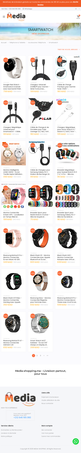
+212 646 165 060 (22, 417)
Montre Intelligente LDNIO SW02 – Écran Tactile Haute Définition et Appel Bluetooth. (12, 173)
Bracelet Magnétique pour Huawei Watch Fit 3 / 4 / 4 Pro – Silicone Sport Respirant (67, 173)
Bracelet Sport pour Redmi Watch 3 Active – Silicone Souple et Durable (40, 215)
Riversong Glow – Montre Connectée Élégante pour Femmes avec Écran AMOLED (40, 301)
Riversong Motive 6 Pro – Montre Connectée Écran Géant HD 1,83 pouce (13, 258)
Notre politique (6, 436)
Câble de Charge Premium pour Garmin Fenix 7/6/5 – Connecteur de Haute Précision (66, 88)
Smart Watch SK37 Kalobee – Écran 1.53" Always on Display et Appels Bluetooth (38, 343)
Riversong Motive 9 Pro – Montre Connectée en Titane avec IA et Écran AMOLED (67, 301)
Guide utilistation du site (51, 400)
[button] (78, 17)
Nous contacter (47, 403)
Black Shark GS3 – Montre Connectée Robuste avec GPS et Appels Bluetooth (65, 258)
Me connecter (47, 430)
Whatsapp (27, 9)
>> (47, 356)
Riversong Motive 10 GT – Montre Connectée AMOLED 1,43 (13, 342)
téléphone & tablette (17, 43)
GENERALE (33, 83)
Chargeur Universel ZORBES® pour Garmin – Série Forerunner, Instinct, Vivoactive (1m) (40, 87)
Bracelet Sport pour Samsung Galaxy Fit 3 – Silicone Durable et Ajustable (66, 215)
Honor (59, 125)
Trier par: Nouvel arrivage (67, 49)
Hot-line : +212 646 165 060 (11, 9)
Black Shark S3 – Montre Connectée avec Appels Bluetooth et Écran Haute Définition (40, 258)
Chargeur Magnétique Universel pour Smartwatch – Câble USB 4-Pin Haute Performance (12, 131)
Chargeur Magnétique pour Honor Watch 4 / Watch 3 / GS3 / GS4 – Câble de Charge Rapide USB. (67, 131)
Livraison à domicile (8, 433)
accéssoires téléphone (37, 43)
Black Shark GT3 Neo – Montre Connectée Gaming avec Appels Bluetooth (12, 301)
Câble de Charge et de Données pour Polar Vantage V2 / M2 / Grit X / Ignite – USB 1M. (40, 130)
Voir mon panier (48, 433)
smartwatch (53, 43)
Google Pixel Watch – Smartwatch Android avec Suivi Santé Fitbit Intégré (12, 87)
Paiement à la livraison (50, 397)
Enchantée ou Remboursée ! (11, 430)
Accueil (3, 43)
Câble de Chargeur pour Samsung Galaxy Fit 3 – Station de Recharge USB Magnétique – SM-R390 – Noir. (40, 174)
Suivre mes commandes (51, 436)
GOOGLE (6, 83)
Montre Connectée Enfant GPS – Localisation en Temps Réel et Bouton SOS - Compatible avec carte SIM (13, 217)
